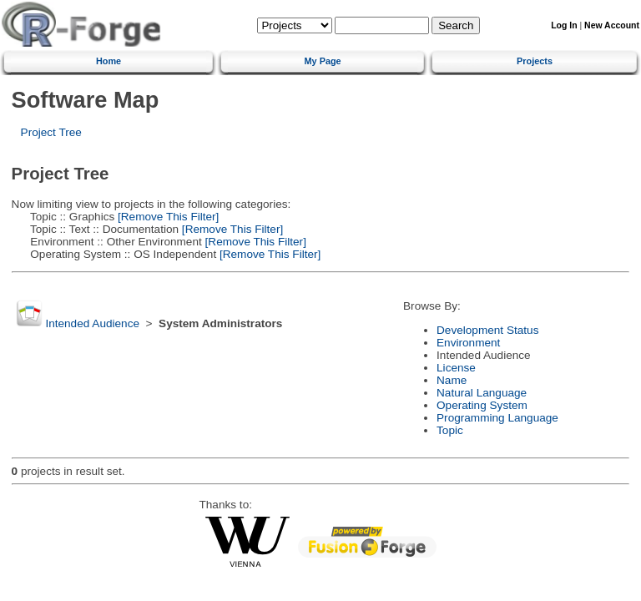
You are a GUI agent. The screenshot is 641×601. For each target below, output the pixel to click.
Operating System (482, 405)
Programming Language (497, 418)
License (456, 367)
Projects (535, 61)
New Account (611, 25)
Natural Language (482, 392)
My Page (323, 61)
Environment (468, 342)
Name (452, 380)
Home (108, 61)
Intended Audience (92, 323)
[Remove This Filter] (166, 216)
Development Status (487, 330)
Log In (564, 25)
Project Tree (51, 132)
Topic (450, 430)
